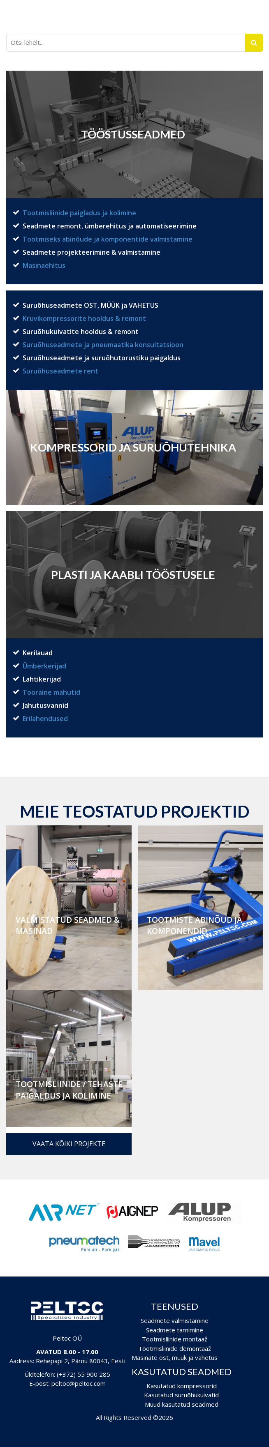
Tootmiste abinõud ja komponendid (194, 925)
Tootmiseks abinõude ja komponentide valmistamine (107, 239)
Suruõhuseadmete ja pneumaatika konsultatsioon (103, 344)
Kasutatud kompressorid (181, 1386)
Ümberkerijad (44, 666)
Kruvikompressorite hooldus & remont (84, 318)
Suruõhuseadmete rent (60, 371)
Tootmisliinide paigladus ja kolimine (79, 212)
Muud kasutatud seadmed (181, 1404)
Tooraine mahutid (51, 692)
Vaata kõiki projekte (68, 1143)
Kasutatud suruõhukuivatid (181, 1395)
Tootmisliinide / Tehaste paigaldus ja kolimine (69, 1090)
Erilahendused (45, 718)
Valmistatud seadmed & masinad (68, 925)
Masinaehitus (44, 265)
